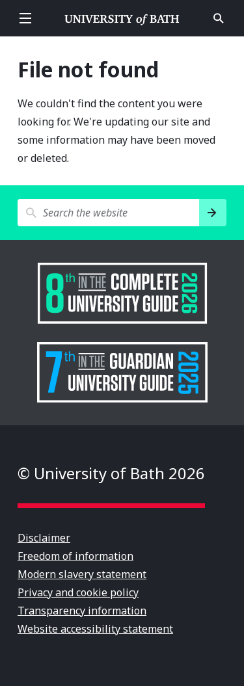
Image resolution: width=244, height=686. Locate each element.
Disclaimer (44, 538)
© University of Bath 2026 (111, 473)
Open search (218, 18)
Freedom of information (75, 556)
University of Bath (122, 18)
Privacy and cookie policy (78, 592)
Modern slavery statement (82, 574)
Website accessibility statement (95, 629)
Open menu (25, 18)
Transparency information (82, 610)
